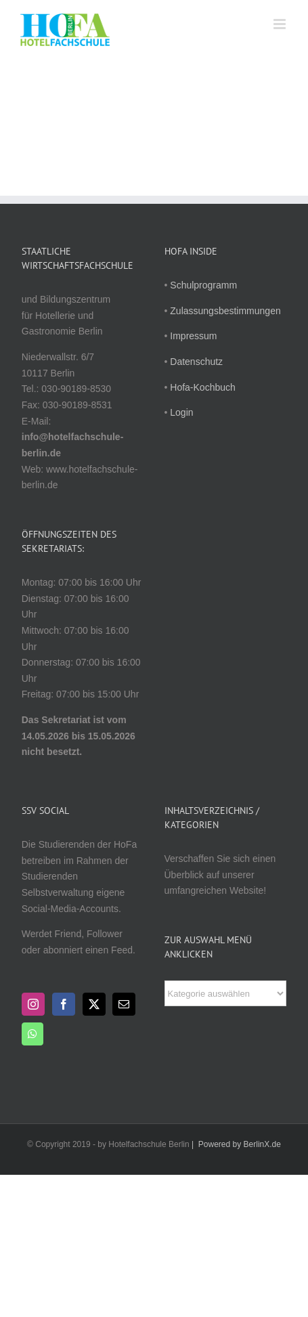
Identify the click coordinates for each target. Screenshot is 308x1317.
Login (181, 412)
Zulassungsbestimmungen (225, 310)
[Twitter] (94, 1004)
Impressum (193, 335)
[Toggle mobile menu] (280, 24)
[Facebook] (63, 1004)
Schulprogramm (203, 285)
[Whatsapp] (32, 1033)
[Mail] (123, 1004)
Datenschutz (196, 361)
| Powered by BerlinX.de (235, 1144)
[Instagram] (33, 1004)
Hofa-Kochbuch (203, 387)
